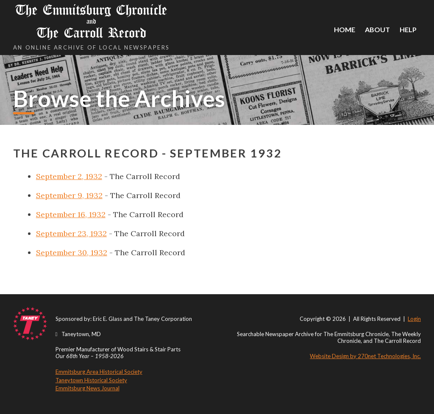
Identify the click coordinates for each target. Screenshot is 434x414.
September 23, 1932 (71, 233)
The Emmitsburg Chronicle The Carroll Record (91, 21)
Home (344, 29)
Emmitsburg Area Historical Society (99, 371)
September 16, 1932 (71, 214)
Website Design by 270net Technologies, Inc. (365, 356)
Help (408, 29)
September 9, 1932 (69, 195)
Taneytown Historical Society (91, 380)
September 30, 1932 (71, 252)
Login (414, 318)
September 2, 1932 (69, 176)
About (377, 29)
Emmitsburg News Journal (88, 388)
